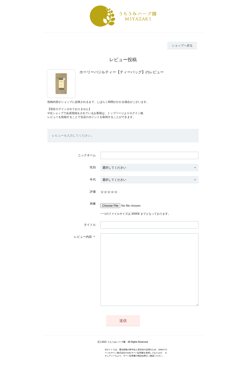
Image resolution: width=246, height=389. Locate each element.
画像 (93, 203)
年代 (93, 179)
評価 (93, 191)
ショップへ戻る (182, 45)
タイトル (90, 224)
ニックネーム (87, 155)
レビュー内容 (83, 236)
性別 (93, 167)
